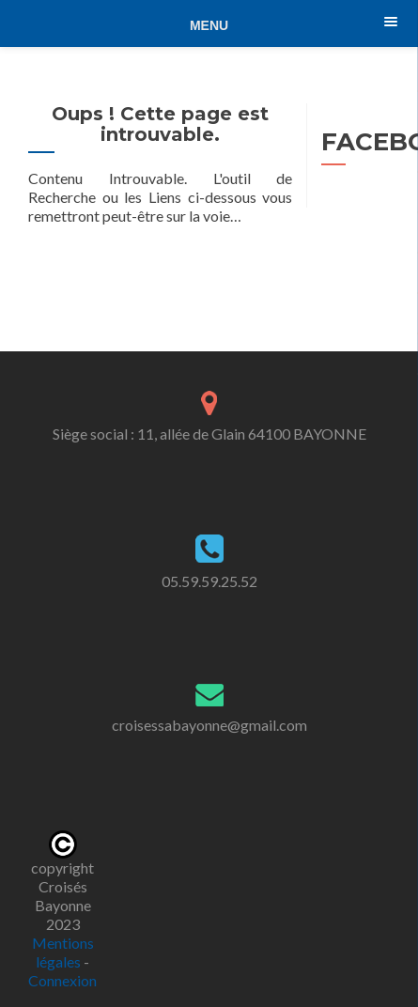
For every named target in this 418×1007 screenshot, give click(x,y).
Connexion (62, 980)
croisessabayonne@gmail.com (209, 725)
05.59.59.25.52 (209, 581)
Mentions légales (63, 952)
